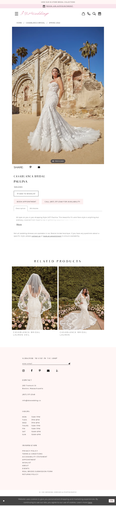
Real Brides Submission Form (37, 471)
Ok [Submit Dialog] (111, 501)
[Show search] (94, 13)
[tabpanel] (58, 95)
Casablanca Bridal (35, 23)
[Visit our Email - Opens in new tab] (48, 370)
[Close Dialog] (3, 501)
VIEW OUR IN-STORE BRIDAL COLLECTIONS (58, 2)
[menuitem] (16, 13)
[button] (16, 13)
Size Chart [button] (18, 187)
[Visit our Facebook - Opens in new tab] (32, 370)
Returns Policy (30, 474)
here (90, 502)
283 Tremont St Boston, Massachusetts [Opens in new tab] (32, 387)
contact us (36, 236)
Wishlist (26, 463)
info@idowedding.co (31, 400)
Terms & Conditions (32, 454)
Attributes (34, 208)
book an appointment (52, 236)
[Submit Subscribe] (67, 363)
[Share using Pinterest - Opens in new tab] (30, 167)
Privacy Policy (30, 451)
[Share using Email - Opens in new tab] (39, 167)
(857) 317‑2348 (28, 394)
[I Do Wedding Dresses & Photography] (34, 14)
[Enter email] (46, 363)
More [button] (19, 224)
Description (21, 208)
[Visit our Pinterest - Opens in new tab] (40, 370)
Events (25, 468)
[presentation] (34, 298)
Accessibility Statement (34, 457)
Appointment (29, 460)
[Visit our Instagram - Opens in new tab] (23, 370)
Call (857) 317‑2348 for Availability (62, 202)
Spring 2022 (54, 23)
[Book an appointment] (58, 6)
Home (19, 23)
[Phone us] (89, 13)
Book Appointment (26, 202)
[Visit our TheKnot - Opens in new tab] (57, 370)
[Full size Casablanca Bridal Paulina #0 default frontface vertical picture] (58, 95)
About (25, 465)
